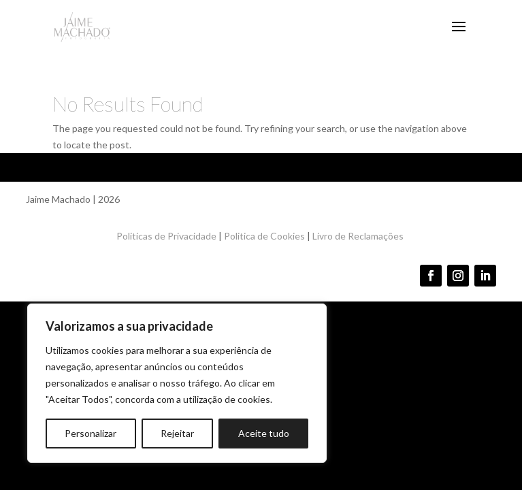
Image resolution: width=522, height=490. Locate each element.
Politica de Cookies (264, 236)
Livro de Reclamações (359, 236)
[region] (177, 383)
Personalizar (90, 433)
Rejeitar (177, 433)
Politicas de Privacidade (166, 236)
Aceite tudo (263, 433)
